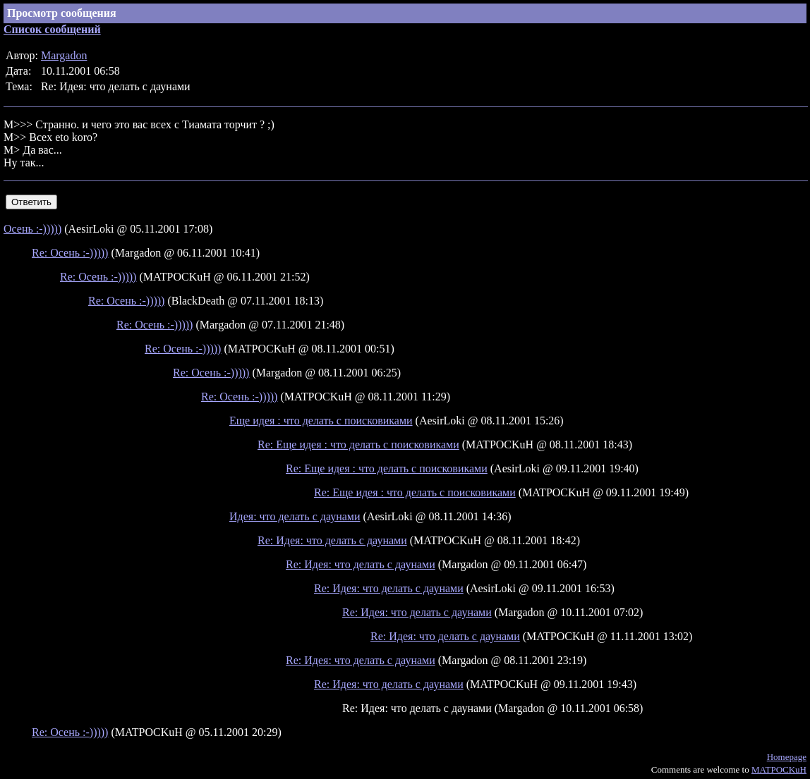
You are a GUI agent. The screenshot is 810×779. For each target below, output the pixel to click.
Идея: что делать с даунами (295, 516)
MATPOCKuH (778, 769)
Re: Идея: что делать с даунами (332, 540)
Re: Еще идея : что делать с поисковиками (358, 444)
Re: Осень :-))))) (70, 253)
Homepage (786, 757)
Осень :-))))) (32, 229)
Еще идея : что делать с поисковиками (321, 421)
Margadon (64, 55)
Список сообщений (52, 29)
